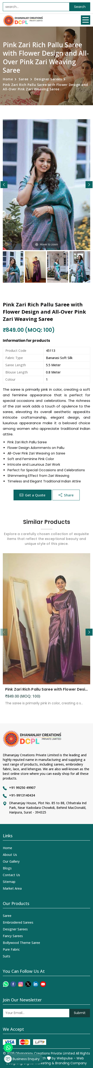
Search (80, 6)
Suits (6, 956)
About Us (10, 854)
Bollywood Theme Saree (21, 942)
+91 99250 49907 (22, 787)
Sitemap (9, 881)
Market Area (12, 888)
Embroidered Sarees (18, 922)
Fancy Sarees (13, 936)
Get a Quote (32, 495)
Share (66, 495)
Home (8, 79)
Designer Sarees (48, 79)
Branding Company (71, 1063)
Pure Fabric (11, 949)
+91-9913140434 (22, 795)
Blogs (7, 868)
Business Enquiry (22, 1059)
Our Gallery (11, 861)
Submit (80, 1012)
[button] (89, 184)
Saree (23, 79)
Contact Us (11, 875)
